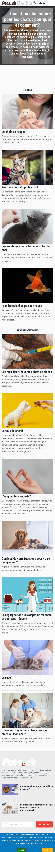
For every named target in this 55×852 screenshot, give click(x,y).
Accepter (21, 850)
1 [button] (21, 60)
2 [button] (27, 60)
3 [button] (33, 60)
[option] (27, 36)
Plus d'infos (47, 850)
